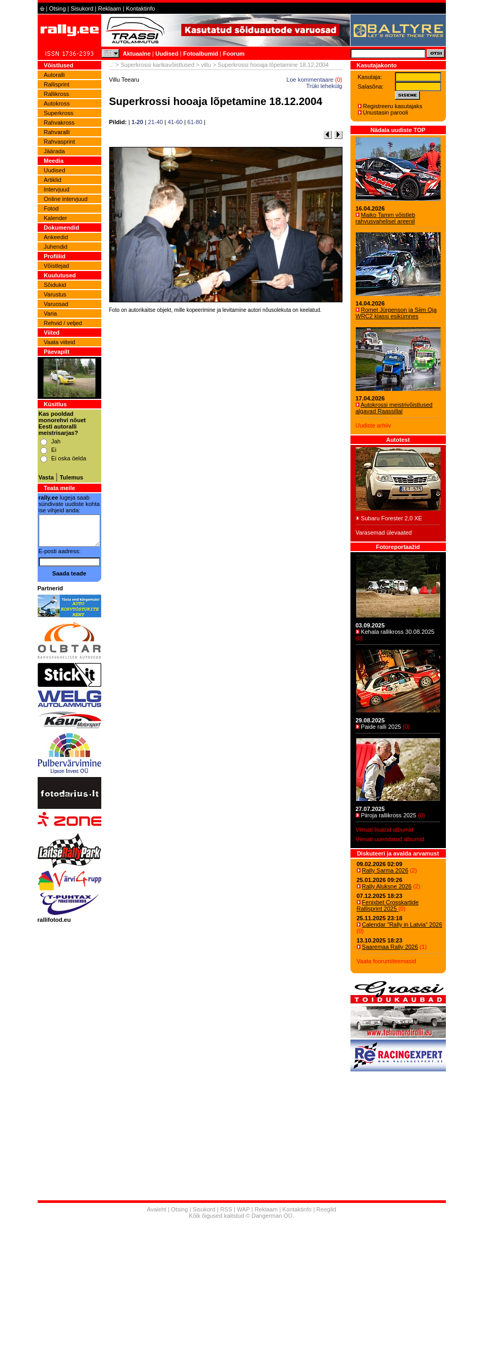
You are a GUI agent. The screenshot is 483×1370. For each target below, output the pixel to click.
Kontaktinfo (140, 8)
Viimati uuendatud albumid (390, 839)
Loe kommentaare (309, 79)
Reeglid (326, 1209)
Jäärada (54, 151)
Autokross (57, 103)
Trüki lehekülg (324, 86)
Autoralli (54, 75)
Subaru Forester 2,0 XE (392, 518)
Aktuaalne (137, 53)
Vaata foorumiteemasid (386, 961)
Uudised (166, 53)
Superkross (59, 113)
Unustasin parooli (385, 112)
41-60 (175, 122)
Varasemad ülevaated (384, 532)
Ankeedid (56, 237)
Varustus (55, 294)
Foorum (233, 53)
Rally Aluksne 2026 (387, 886)
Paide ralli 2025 (381, 726)
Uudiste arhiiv (373, 425)
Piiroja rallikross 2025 (389, 815)
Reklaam (109, 8)
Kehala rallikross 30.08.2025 (398, 632)
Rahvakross (59, 122)
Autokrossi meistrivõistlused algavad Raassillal (394, 408)
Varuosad (56, 304)
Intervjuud (56, 189)
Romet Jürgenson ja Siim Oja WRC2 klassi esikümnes (396, 313)
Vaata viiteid (59, 342)
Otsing (57, 8)
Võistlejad (56, 266)
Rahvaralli (57, 132)
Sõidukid (55, 285)
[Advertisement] (226, 464)
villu (206, 65)
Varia (50, 313)
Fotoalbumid (200, 53)
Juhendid (56, 246)
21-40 (155, 122)
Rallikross (56, 94)
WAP (243, 1209)
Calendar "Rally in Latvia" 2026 (402, 924)
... (111, 65)
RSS (226, 1209)
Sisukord (82, 8)
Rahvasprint (59, 141)
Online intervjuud (66, 199)
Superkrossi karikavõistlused (157, 65)
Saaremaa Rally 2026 (390, 947)
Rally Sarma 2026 (385, 870)
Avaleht (156, 1209)
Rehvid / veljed (63, 323)
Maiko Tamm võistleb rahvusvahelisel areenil (386, 218)
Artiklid (53, 180)
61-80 (194, 122)
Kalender (55, 218)
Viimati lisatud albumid (385, 829)
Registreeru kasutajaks (393, 106)
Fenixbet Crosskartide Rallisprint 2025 (388, 905)
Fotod (51, 208)
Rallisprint (56, 84)
